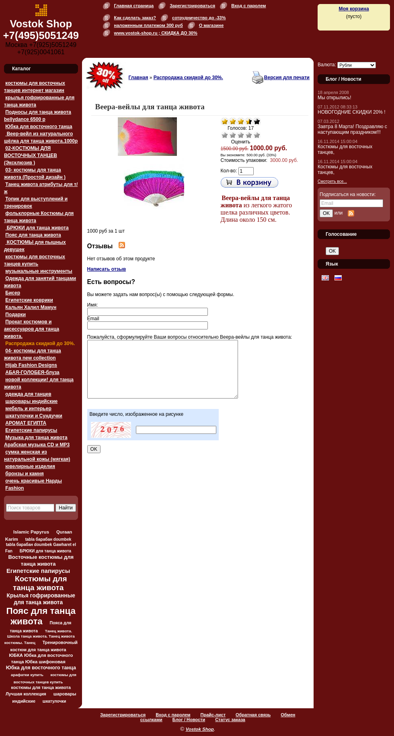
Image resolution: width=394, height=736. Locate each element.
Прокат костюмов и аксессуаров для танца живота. (31, 329)
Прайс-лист (213, 714)
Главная (138, 77)
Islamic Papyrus (31, 531)
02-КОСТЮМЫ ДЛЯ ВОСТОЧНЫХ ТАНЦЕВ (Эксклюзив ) (30, 155)
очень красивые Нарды (33, 481)
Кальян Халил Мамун (30, 307)
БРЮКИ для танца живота (36, 228)
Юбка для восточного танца (38, 126)
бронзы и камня (24, 473)
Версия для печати (287, 77)
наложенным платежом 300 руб (148, 25)
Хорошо (249, 135)
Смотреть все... (332, 181)
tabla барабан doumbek (48, 539)
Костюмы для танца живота (40, 583)
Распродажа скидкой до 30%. (40, 343)
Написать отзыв (106, 269)
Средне (241, 135)
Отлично (257, 135)
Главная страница (134, 5)
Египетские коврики (29, 300)
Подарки (15, 314)
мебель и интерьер (28, 408)
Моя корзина (354, 9)
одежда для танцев (28, 394)
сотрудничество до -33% (199, 17)
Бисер (12, 293)
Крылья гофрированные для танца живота (41, 598)
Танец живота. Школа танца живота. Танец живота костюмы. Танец (39, 637)
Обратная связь (253, 714)
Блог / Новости (188, 719)
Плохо (233, 135)
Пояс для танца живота (33, 235)
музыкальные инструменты (38, 271)
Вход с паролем (248, 5)
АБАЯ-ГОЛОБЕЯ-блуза (32, 372)
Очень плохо (225, 135)
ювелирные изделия (30, 466)
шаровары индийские (31, 401)
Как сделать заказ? (135, 17)
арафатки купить (27, 675)
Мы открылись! (334, 97)
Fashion (14, 488)
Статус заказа (230, 719)
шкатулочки (54, 701)
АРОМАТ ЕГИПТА (25, 423)
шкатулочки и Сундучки (33, 416)
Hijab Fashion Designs (31, 365)
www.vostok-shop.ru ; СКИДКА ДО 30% (155, 33)
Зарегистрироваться (192, 5)
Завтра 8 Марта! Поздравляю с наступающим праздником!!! (352, 129)
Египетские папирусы (31, 430)
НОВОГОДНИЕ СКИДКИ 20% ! (352, 112)
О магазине (211, 25)
